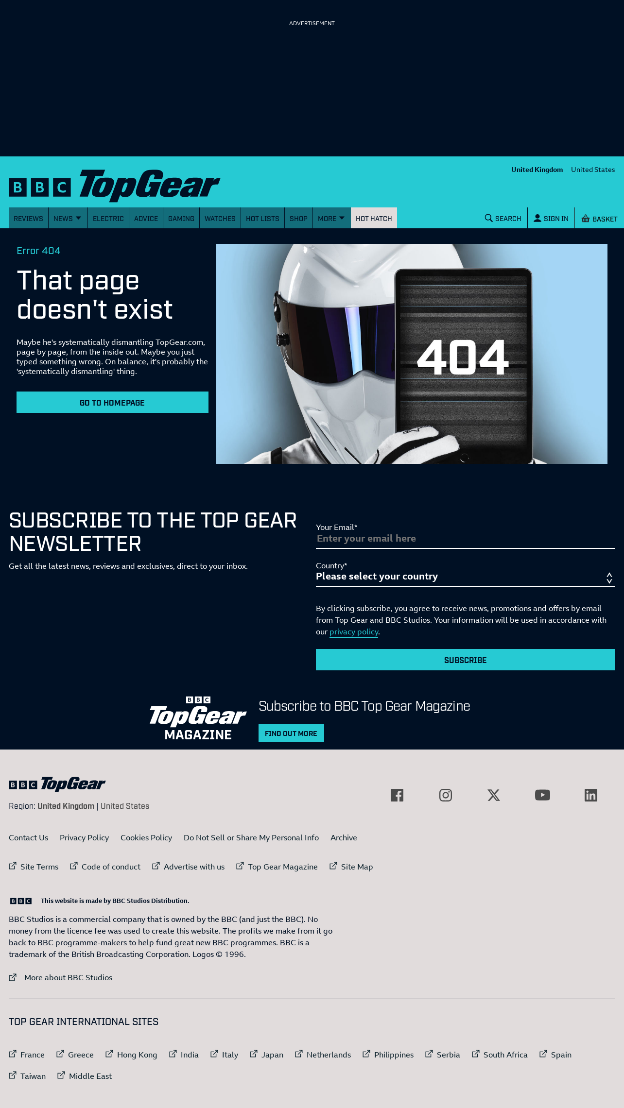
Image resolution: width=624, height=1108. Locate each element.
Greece (81, 1054)
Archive (343, 837)
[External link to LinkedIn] (591, 795)
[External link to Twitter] (493, 795)
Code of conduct (111, 866)
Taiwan (33, 1076)
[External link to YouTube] (542, 795)
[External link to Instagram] (445, 795)
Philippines (394, 1054)
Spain (561, 1054)
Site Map (357, 866)
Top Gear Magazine (283, 866)
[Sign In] (551, 217)
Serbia (448, 1054)
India (190, 1054)
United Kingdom (537, 169)
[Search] (503, 217)
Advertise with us (194, 866)
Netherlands (329, 1054)
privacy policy (353, 631)
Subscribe (465, 660)
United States (593, 169)
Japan (272, 1054)
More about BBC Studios (60, 977)
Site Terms (39, 866)
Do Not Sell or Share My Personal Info (251, 837)
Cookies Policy (146, 837)
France (32, 1054)
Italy (230, 1054)
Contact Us (28, 837)
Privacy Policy (84, 837)
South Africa (506, 1054)
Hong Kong (137, 1054)
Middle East (90, 1076)
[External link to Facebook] (397, 795)
